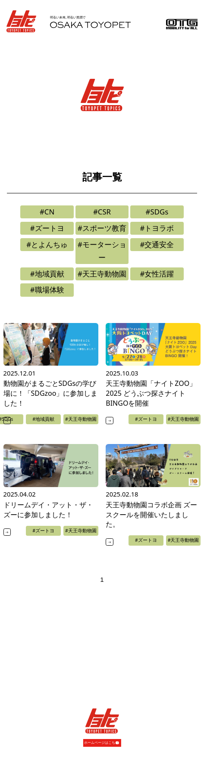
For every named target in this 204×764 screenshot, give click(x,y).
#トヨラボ (157, 228)
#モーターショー (102, 250)
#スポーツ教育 (102, 228)
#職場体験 (47, 290)
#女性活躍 (157, 274)
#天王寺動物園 (102, 274)
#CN (47, 212)
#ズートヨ (47, 228)
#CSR (102, 212)
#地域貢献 (47, 274)
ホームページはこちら (101, 742)
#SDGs (157, 212)
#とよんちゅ (47, 244)
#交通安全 (157, 244)
